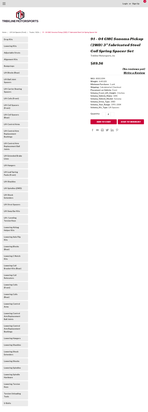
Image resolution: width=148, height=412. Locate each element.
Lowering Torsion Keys (12, 385)
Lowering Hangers (12, 338)
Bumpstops (9, 66)
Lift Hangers (9, 165)
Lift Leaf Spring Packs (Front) (11, 173)
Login (125, 3)
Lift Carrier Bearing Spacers (13, 90)
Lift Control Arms (12, 124)
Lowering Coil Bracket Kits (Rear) (12, 267)
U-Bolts (7, 403)
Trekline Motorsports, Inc (102, 55)
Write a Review (134, 73)
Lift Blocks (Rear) (12, 73)
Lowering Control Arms (12, 305)
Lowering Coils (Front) (10, 286)
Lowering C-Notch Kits (12, 257)
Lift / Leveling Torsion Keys (10, 219)
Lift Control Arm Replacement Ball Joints (12, 146)
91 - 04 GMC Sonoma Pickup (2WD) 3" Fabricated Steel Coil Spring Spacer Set (69, 32)
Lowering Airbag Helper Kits (11, 228)
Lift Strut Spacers (12, 204)
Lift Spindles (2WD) (13, 188)
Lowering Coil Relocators (10, 276)
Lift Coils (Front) (11, 98)
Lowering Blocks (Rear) (11, 248)
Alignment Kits (11, 59)
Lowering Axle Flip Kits (12, 238)
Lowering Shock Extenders (11, 353)
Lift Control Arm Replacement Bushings (11, 134)
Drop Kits (8, 39)
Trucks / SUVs (34, 32)
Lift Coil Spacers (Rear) (11, 116)
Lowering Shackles (12, 345)
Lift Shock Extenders (8, 196)
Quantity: (95, 113)
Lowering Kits (10, 46)
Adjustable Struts (12, 53)
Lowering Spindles (12, 368)
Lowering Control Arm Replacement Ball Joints (12, 316)
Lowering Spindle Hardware (12, 376)
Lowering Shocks (11, 361)
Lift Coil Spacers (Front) (18, 32)
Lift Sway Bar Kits (12, 211)
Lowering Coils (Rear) (10, 295)
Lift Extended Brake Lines (13, 157)
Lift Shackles (10, 181)
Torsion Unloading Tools (12, 395)
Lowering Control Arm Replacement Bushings (12, 329)
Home (4, 32)
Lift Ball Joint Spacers (10, 80)
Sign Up (135, 3)
